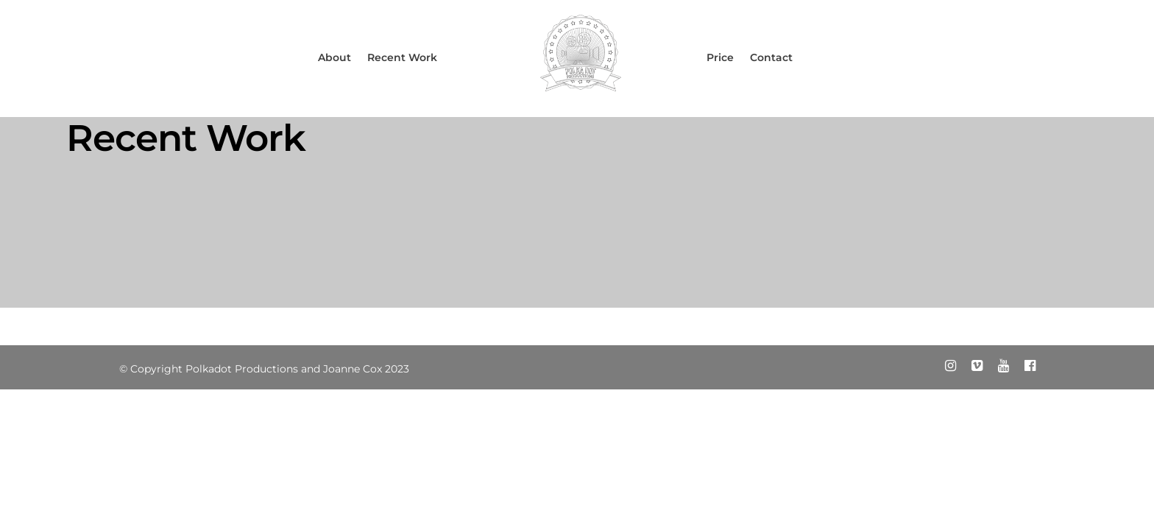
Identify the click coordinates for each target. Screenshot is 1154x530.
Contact (771, 57)
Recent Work (402, 57)
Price (720, 57)
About (334, 57)
